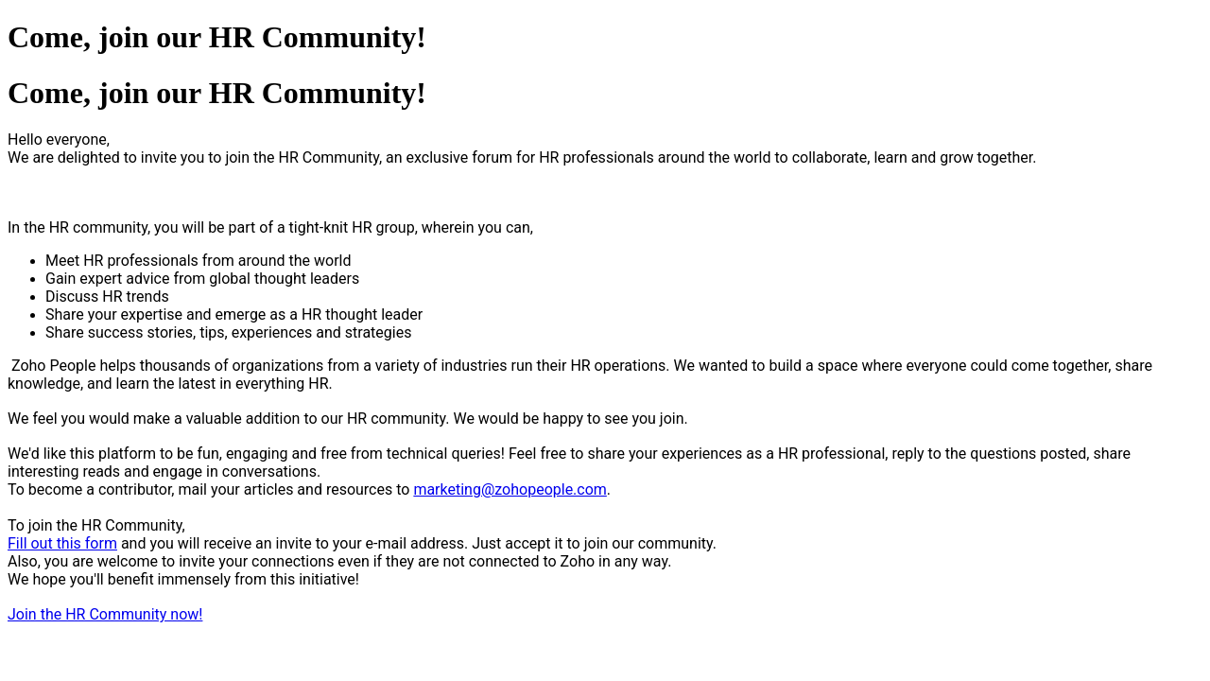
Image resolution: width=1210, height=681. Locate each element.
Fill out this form (62, 543)
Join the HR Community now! (105, 614)
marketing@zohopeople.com (509, 489)
